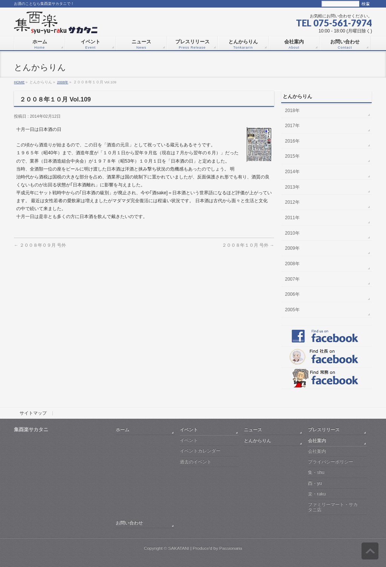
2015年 (292, 156)
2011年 (292, 217)
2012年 (292, 202)
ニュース (253, 429)
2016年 (292, 141)
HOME (19, 82)
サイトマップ (33, 413)
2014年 (292, 171)
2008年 (62, 82)
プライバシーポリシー (330, 461)
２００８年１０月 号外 (248, 245)
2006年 (292, 294)
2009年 (292, 248)
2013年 (292, 187)
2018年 (292, 110)
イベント (189, 429)
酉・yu (315, 483)
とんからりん (257, 440)
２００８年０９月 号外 (40, 245)
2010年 (292, 233)
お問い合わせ (129, 522)
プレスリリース (324, 429)
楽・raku (317, 493)
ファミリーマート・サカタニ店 (333, 507)
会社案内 (317, 440)
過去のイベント (195, 461)
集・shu (316, 472)
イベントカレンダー (200, 450)
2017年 (292, 125)
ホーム (122, 429)
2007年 (292, 279)
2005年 (292, 309)
